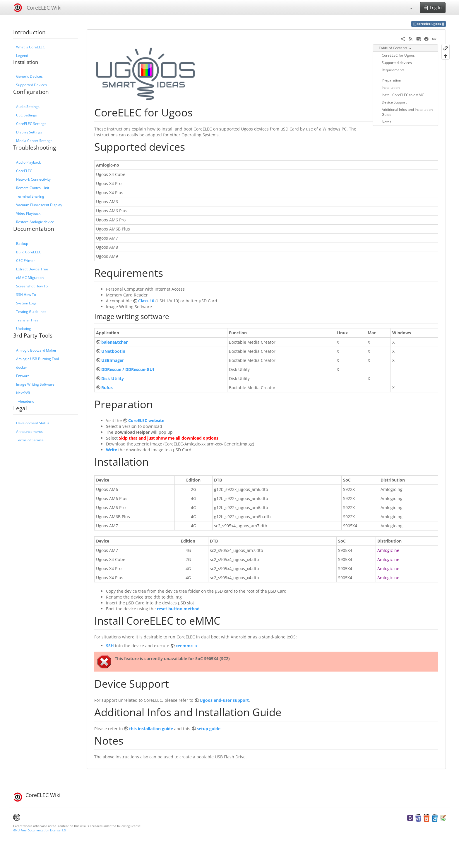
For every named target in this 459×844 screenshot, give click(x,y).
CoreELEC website (146, 420)
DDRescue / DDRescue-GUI (127, 369)
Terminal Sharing (30, 196)
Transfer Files (27, 320)
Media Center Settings (34, 140)
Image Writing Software (35, 384)
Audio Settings (28, 106)
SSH (110, 645)
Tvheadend (25, 401)
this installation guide (151, 728)
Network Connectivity (33, 179)
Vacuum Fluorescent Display (39, 204)
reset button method (178, 608)
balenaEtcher (114, 342)
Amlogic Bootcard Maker (36, 350)
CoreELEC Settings (31, 123)
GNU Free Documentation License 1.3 (39, 830)
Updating (23, 328)
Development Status (32, 423)
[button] (408, 7)
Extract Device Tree (32, 269)
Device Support (394, 102)
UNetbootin (113, 351)
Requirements (393, 69)
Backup (22, 243)
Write (111, 449)
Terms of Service (30, 440)
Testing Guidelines (31, 311)
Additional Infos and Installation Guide (407, 112)
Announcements (29, 431)
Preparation (391, 80)
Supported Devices (31, 84)
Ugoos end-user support (224, 700)
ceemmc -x (187, 645)
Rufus (107, 387)
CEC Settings (26, 115)
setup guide (208, 728)
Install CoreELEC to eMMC (403, 94)
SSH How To (26, 294)
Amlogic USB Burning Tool (37, 358)
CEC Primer (25, 260)
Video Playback (28, 213)
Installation (391, 87)
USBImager (112, 360)
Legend (22, 55)
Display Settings (29, 132)
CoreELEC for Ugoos (398, 55)
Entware (23, 375)
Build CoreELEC (28, 252)
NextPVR (23, 392)
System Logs (26, 303)
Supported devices (397, 62)
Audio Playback (28, 162)
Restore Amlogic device (35, 221)
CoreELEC (24, 170)
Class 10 (146, 301)
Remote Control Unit (32, 187)
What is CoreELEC (30, 47)
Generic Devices (29, 76)
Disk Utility (112, 378)
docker (21, 367)
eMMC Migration (30, 277)
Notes (386, 121)
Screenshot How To (32, 286)
